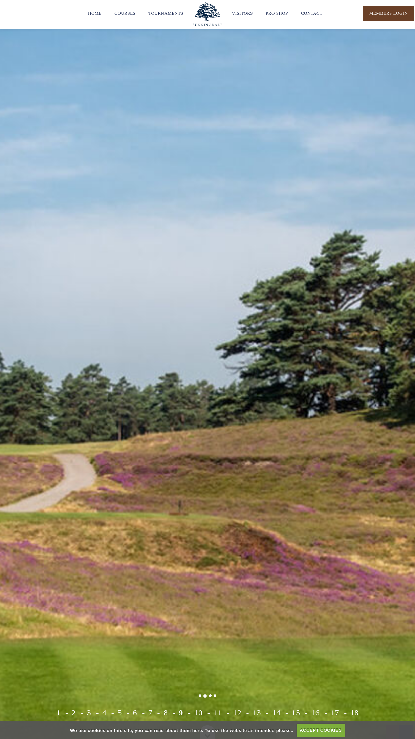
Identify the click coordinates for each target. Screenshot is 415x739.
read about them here (178, 730)
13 (257, 712)
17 (335, 712)
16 (315, 712)
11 (218, 712)
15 (295, 712)
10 (198, 712)
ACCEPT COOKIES (321, 730)
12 (237, 712)
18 (354, 712)
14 (276, 712)
